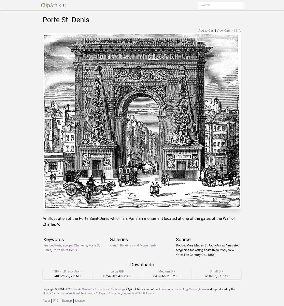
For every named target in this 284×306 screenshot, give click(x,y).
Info (238, 31)
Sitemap (67, 300)
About (46, 300)
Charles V (80, 245)
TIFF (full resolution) (67, 271)
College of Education (108, 293)
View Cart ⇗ (225, 31)
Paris (57, 245)
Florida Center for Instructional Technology (99, 289)
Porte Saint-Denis (65, 250)
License (80, 300)
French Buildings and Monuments (133, 245)
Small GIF (216, 271)
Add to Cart (206, 31)
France (48, 245)
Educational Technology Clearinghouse (183, 289)
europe (68, 245)
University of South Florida (138, 293)
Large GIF (117, 271)
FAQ (55, 300)
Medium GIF (166, 271)
